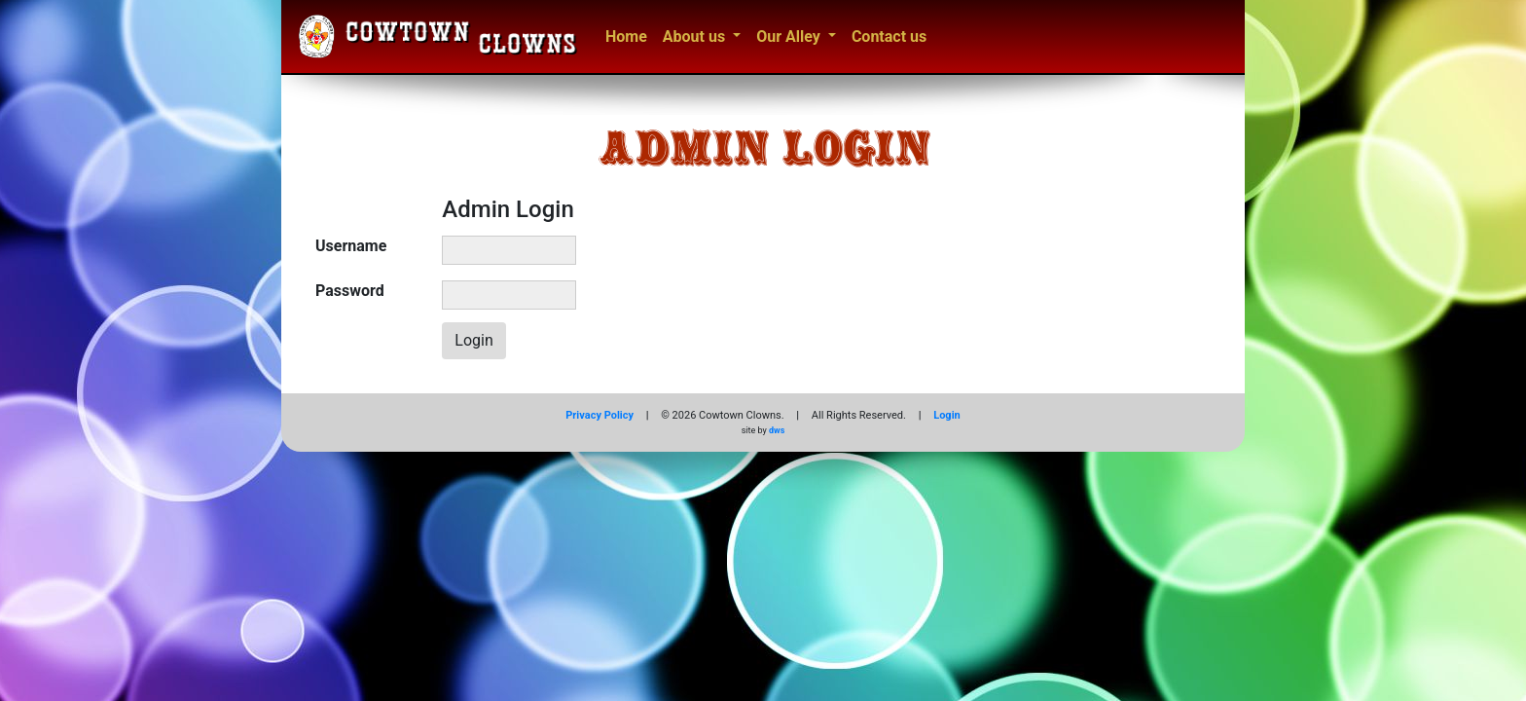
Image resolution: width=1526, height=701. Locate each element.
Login (947, 415)
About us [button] (696, 36)
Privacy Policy (599, 415)
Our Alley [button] (790, 36)
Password (349, 290)
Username (350, 246)
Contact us (889, 36)
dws (776, 430)
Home (626, 36)
